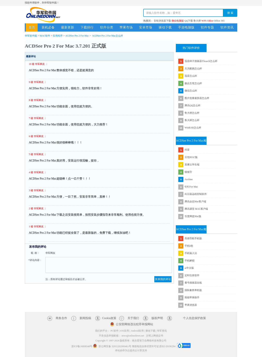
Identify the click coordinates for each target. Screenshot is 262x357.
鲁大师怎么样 (192, 112)
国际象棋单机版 (193, 290)
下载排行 (87, 27)
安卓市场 (145, 27)
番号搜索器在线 (193, 282)
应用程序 (58, 35)
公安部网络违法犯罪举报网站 (134, 324)
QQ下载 (188, 20)
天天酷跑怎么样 (193, 68)
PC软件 (115, 330)
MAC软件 (45, 35)
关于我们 (133, 318)
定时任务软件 (192, 275)
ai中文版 (189, 268)
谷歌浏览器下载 (162, 20)
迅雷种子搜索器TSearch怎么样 (201, 61)
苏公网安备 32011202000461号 (112, 346)
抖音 (187, 149)
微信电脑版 (178, 20)
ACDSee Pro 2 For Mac (77, 35)
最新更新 (67, 27)
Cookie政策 (109, 318)
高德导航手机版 (193, 238)
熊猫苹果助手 (192, 297)
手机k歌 (189, 245)
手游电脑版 (186, 27)
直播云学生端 (192, 164)
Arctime (189, 179)
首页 (31, 27)
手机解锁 (189, 260)
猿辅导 (188, 171)
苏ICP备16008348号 (82, 346)
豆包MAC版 (191, 157)
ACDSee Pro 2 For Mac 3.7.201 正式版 (65, 46)
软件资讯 (227, 27)
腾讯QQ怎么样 (192, 105)
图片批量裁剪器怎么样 (197, 98)
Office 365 (219, 20)
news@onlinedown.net (133, 335)
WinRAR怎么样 (193, 127)
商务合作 (61, 318)
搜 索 (230, 12)
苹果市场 (126, 27)
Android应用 (137, 330)
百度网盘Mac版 (193, 216)
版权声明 (157, 318)
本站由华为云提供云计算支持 (131, 350)
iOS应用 (124, 330)
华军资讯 (162, 330)
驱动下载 (165, 27)
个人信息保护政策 (194, 318)
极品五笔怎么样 (193, 83)
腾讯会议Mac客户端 (195, 201)
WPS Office (207, 20)
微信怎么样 (191, 90)
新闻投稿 (85, 318)
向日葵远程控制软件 (196, 194)
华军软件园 (43, 14)
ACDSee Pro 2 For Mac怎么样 (107, 35)
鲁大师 (197, 20)
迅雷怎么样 (191, 75)
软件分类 (106, 27)
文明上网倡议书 (154, 335)
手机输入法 (191, 253)
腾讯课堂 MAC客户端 (196, 208)
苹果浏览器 (191, 304)
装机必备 (48, 27)
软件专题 (207, 27)
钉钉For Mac (191, 186)
